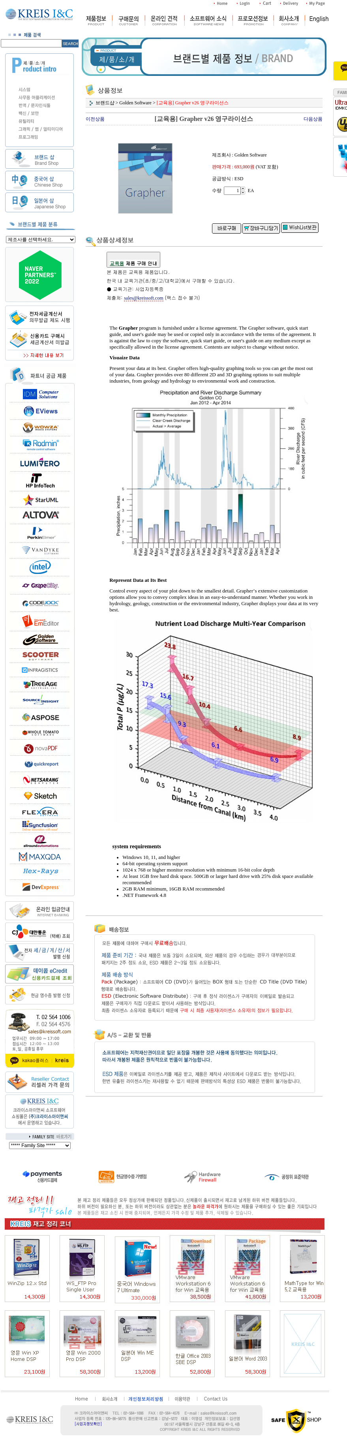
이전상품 (95, 119)
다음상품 (313, 119)
